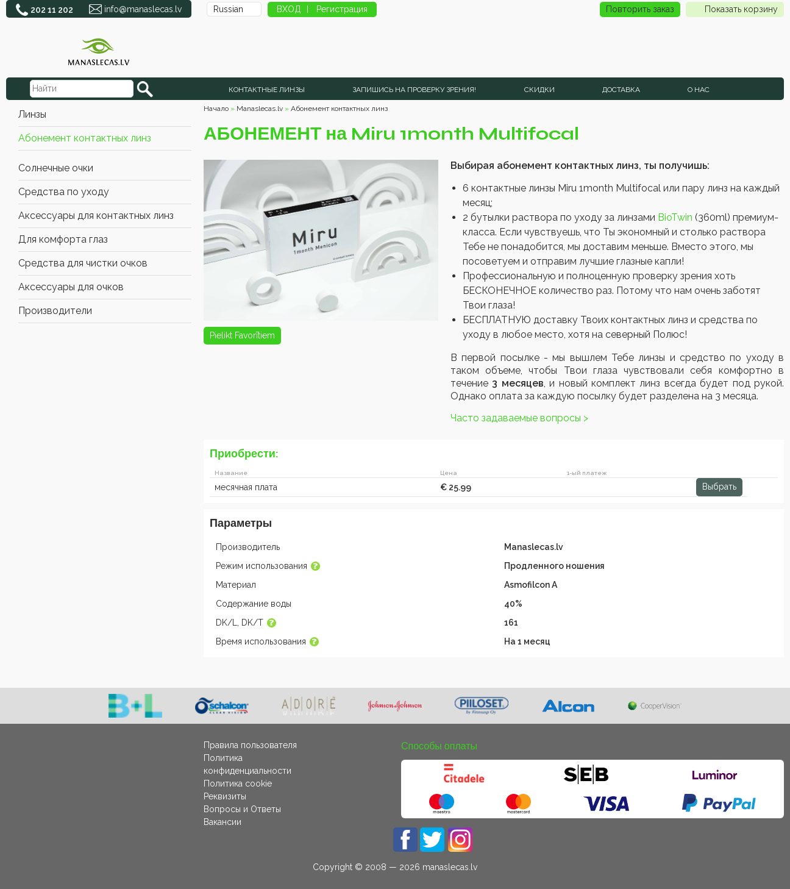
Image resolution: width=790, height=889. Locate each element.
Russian (228, 9)
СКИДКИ (539, 89)
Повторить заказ (640, 9)
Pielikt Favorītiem (242, 335)
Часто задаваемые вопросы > (519, 418)
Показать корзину (735, 9)
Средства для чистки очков (83, 263)
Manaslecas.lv (260, 108)
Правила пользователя (250, 745)
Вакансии (222, 822)
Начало (216, 108)
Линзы (32, 114)
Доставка (621, 89)
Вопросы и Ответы (242, 809)
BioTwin (675, 217)
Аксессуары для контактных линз (96, 215)
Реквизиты (225, 796)
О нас (699, 89)
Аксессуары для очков (71, 287)
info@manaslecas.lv (143, 9)
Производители (55, 310)
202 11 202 (51, 10)
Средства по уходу (63, 192)
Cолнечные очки (55, 168)
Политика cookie (238, 783)
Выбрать (719, 486)
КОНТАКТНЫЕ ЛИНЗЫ (267, 89)
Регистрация (342, 9)
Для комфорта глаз (63, 239)
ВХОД (289, 9)
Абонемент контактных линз (84, 138)
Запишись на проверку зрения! (414, 89)
